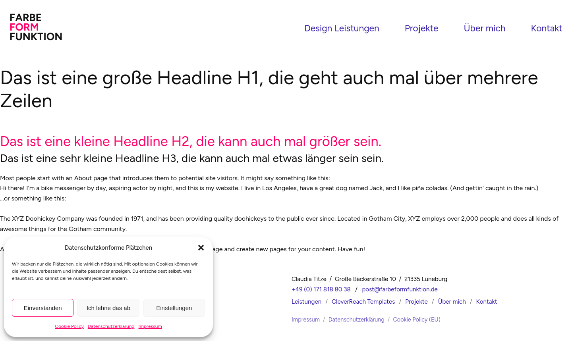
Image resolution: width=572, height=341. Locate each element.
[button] (201, 248)
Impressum (150, 326)
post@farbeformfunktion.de (400, 286)
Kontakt (546, 27)
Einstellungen (174, 307)
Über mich (484, 27)
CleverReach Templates (363, 298)
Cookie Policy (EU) (416, 316)
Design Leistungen (341, 27)
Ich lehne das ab (108, 307)
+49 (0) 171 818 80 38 (321, 286)
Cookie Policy (69, 326)
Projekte (422, 27)
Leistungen (306, 298)
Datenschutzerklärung (111, 326)
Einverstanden (43, 307)
